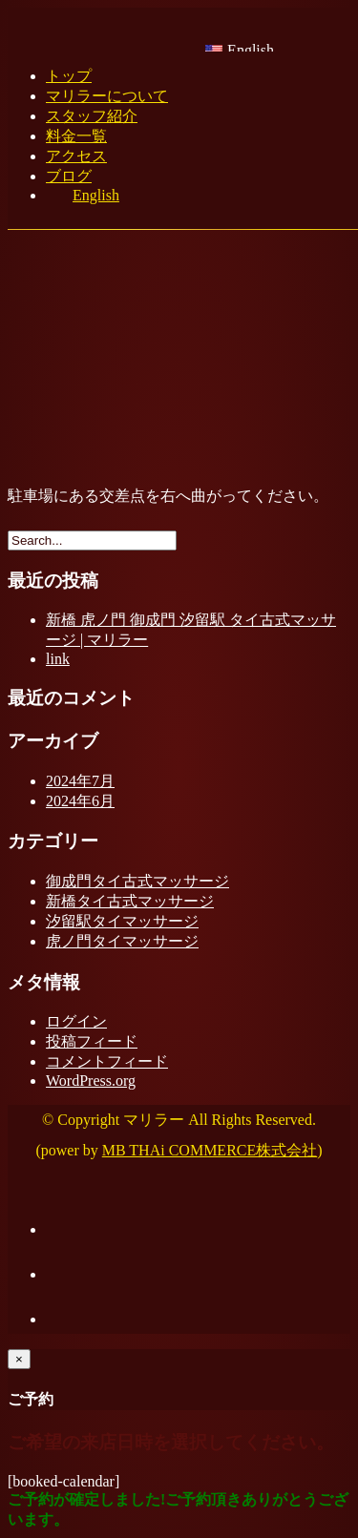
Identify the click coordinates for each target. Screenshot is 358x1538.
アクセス (76, 156)
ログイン (76, 1021)
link (58, 659)
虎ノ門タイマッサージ (122, 941)
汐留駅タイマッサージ (122, 921)
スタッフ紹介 (91, 116)
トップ (69, 76)
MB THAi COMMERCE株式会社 (210, 1150)
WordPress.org (91, 1080)
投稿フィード (91, 1041)
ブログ (69, 176)
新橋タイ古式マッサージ (130, 901)
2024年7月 (80, 781)
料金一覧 (76, 136)
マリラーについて (107, 96)
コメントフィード (107, 1061)
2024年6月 (80, 801)
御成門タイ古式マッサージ (137, 881)
